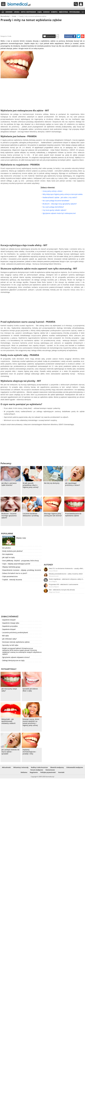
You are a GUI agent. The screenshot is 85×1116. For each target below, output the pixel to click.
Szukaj (76, 4)
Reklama (24, 772)
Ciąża (39, 12)
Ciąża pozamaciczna (10, 576)
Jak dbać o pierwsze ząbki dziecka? (9, 484)
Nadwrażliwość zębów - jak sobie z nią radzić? (60, 197)
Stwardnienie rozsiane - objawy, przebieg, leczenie (21, 570)
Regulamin (34, 772)
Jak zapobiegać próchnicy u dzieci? (72, 484)
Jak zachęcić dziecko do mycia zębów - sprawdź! (10, 752)
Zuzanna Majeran (54, 587)
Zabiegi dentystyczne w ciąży (13, 660)
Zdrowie (9, 12)
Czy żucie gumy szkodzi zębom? (54, 210)
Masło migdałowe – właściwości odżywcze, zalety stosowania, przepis (66, 579)
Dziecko (46, 12)
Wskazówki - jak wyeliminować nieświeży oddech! (8, 721)
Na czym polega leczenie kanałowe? (56, 201)
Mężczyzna (63, 12)
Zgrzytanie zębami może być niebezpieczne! (59, 213)
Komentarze (50, 36)
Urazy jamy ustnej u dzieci (52, 191)
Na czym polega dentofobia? (53, 207)
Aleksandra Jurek (54, 576)
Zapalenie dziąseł (8, 620)
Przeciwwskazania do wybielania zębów (73, 515)
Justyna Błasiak (53, 571)
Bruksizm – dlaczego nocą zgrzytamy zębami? (60, 204)
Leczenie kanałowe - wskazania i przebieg (31, 515)
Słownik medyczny (57, 767)
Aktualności (6, 767)
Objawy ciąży (21, 538)
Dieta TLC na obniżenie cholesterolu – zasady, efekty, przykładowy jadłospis (66, 568)
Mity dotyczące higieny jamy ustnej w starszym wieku (63, 194)
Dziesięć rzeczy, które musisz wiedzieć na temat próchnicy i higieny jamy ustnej (31, 722)
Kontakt (61, 772)
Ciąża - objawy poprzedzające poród (16, 564)
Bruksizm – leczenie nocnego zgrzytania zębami (9, 516)
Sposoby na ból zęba (10, 645)
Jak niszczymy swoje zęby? (9, 690)
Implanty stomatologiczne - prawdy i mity (29, 752)
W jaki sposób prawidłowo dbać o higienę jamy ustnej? (31, 485)
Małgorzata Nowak (54, 592)
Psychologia (74, 12)
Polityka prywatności (48, 772)
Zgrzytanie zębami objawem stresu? (16, 657)
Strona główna (2, 12)
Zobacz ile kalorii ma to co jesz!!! (14, 573)
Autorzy (48, 564)
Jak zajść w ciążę (8, 557)
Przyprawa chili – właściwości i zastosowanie (63, 584)
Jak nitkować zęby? (9, 639)
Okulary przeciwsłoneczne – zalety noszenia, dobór (66, 574)
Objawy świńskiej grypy (11, 567)
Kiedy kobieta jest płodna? (12, 551)
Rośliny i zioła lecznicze (39, 767)
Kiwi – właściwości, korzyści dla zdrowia (62, 590)
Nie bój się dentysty (51, 483)
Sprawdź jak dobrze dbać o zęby (30, 690)
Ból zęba (5, 636)
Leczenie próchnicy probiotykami (15, 632)
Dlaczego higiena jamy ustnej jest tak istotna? (53, 515)
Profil (81, 4)
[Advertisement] (42, 28)
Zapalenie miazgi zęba (10, 623)
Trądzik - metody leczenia (12, 579)
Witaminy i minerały (20, 767)
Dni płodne (6, 548)
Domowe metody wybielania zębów (15, 642)
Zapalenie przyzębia (10, 626)
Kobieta (54, 12)
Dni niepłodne (7, 554)
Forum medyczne (36, 770)
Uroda (16, 12)
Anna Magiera (53, 581)
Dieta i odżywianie (28, 12)
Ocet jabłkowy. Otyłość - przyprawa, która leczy (20, 560)
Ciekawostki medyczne (74, 767)
